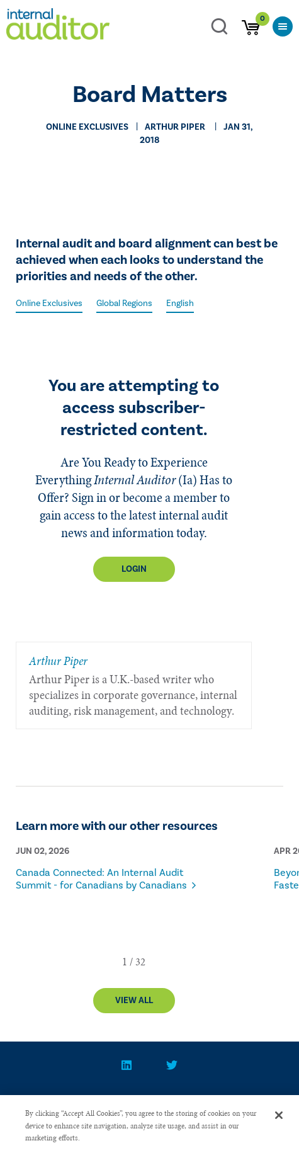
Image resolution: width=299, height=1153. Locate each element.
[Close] (279, 1126)
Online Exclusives (49, 303)
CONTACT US (60, 1102)
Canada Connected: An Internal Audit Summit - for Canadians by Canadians (101, 879)
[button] (124, 961)
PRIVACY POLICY (134, 1102)
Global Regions (124, 303)
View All (134, 1000)
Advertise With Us (225, 1102)
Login (134, 569)
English (180, 303)
